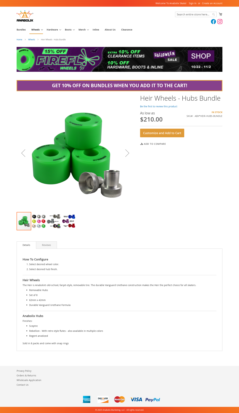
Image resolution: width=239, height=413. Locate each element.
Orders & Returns (26, 375)
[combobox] (196, 14)
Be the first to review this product (158, 106)
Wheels (31, 39)
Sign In (193, 3)
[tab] (26, 245)
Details (26, 245)
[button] (23, 153)
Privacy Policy (24, 370)
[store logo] (25, 16)
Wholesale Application (29, 380)
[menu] (119, 30)
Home (19, 39)
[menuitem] (21, 29)
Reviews (46, 245)
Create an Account (212, 3)
